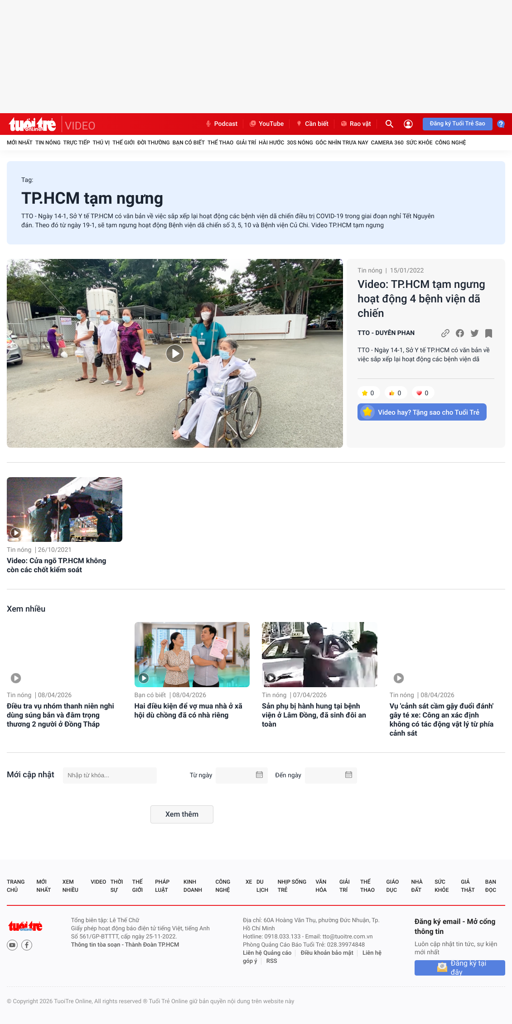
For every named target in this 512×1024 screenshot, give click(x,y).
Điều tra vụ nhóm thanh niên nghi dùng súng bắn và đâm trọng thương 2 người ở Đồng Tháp (60, 715)
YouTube (266, 124)
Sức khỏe (419, 142)
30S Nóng (300, 142)
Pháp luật (162, 886)
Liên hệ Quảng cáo (267, 953)
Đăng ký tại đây (469, 968)
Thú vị (101, 142)
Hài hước (271, 142)
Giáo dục (392, 886)
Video (98, 882)
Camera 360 (387, 142)
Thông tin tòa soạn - (98, 945)
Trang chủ (15, 886)
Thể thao (220, 142)
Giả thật (467, 886)
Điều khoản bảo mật (327, 953)
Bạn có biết (189, 142)
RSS (271, 961)
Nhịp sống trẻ (292, 886)
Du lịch (262, 886)
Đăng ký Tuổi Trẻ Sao (457, 123)
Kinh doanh (193, 886)
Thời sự (117, 886)
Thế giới (123, 142)
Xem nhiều (26, 609)
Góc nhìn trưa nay (342, 142)
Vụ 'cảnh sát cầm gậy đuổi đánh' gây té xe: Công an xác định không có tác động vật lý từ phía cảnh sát (442, 719)
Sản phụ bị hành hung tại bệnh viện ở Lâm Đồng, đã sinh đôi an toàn (314, 715)
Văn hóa (321, 886)
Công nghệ (450, 142)
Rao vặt (355, 124)
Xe (249, 882)
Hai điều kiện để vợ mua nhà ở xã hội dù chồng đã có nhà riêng (188, 710)
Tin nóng (48, 142)
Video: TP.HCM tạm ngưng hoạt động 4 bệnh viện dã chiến (421, 299)
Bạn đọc (490, 886)
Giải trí (246, 142)
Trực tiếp (76, 142)
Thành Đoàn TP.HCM (152, 945)
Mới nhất (20, 142)
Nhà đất (416, 886)
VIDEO (80, 126)
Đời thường (153, 142)
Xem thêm (181, 814)
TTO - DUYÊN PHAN (386, 333)
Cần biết (311, 124)
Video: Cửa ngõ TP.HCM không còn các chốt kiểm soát (56, 565)
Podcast (221, 124)
